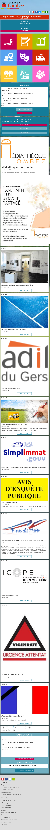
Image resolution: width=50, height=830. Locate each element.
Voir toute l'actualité (24, 109)
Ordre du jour (24, 124)
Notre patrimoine (6, 807)
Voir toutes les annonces (24, 770)
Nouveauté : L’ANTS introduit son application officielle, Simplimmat (23, 467)
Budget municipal (6, 785)
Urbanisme (4, 810)
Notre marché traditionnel (8, 812)
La (24, 21)
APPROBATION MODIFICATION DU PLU (14, 425)
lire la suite (24, 290)
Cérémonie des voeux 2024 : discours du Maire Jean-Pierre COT (22, 541)
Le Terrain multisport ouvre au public (13, 329)
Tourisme (3, 815)
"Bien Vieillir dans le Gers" (9, 596)
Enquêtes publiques (7, 789)
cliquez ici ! (24, 18)
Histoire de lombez (6, 805)
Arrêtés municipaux (24, 113)
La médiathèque (5, 817)
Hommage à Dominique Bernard (12, 716)
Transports (4, 824)
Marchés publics (6, 792)
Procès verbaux (24, 128)
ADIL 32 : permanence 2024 (10, 388)
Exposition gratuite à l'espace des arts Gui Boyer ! (17, 285)
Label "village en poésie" (8, 803)
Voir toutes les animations (24, 759)
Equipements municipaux (8, 800)
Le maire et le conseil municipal (10, 787)
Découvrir (24, 23)
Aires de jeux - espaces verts (9, 820)
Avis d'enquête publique (9, 502)
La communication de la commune (11, 794)
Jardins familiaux (6, 822)
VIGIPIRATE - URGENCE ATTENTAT (13, 675)
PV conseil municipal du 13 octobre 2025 (16, 122)
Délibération (25, 132)
